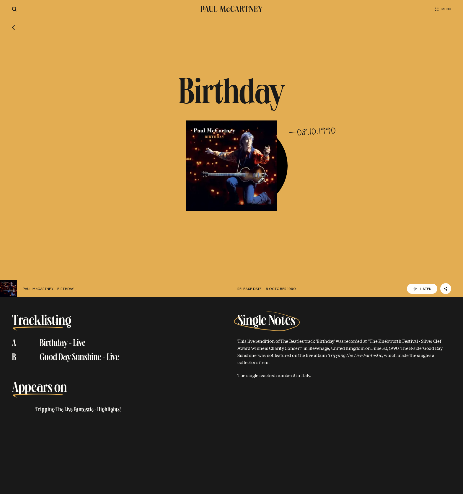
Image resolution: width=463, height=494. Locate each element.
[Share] (445, 288)
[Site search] (14, 9)
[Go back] (13, 28)
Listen (422, 289)
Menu (443, 9)
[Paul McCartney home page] (231, 9)
